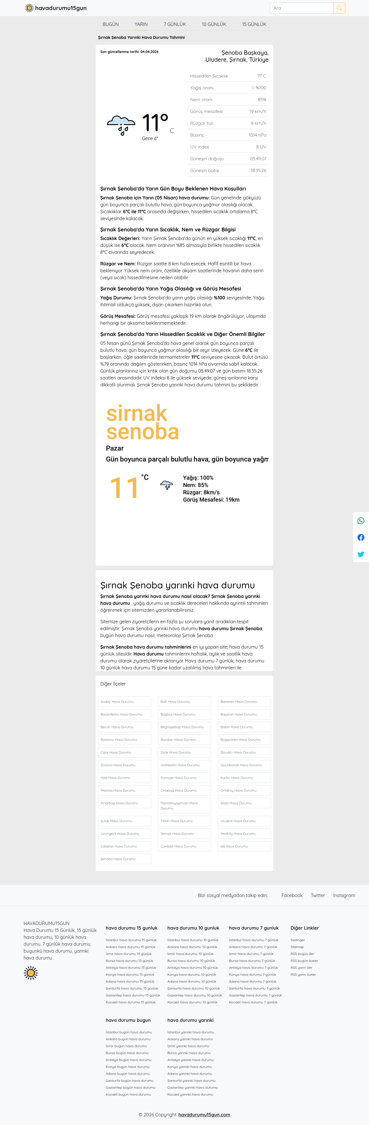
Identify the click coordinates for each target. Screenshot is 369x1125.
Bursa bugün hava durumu (127, 1053)
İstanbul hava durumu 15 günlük (131, 940)
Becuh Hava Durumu (117, 727)
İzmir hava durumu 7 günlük (251, 954)
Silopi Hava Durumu (236, 803)
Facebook (293, 895)
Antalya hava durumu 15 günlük (131, 967)
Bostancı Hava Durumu (119, 739)
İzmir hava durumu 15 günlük (129, 954)
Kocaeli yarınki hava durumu (190, 1094)
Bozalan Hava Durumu (178, 739)
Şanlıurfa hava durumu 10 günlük (193, 988)
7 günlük (175, 24)
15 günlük (254, 24)
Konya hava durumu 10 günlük (191, 974)
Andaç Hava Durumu (117, 701)
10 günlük (214, 24)
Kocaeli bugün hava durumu (128, 1094)
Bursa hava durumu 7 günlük (252, 960)
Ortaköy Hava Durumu (239, 790)
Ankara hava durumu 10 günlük (192, 947)
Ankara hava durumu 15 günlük (130, 947)
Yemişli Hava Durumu (177, 833)
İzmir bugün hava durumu (126, 1046)
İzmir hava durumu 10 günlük (190, 954)
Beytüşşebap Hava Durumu (182, 727)
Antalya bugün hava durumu (129, 1060)
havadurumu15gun (55, 8)
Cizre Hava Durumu (116, 752)
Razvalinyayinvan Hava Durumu (179, 805)
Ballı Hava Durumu (175, 701)
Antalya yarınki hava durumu (190, 1060)
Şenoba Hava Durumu (118, 859)
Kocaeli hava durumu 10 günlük (192, 1002)
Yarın (141, 24)
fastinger (298, 940)
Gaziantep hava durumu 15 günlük (133, 995)
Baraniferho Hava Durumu (121, 714)
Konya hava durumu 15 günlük (130, 974)
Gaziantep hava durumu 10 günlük (194, 995)
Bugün (111, 24)
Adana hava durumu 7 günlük (252, 981)
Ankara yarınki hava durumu (190, 1039)
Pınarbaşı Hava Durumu (119, 803)
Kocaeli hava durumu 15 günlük (131, 1002)
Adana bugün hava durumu (128, 1073)
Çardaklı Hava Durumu (179, 846)
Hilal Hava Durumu (115, 777)
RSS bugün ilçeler (304, 960)
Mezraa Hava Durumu (118, 790)
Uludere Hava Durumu (238, 821)
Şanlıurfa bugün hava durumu (129, 1080)
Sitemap (297, 947)
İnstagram (344, 895)
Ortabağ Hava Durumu (179, 790)
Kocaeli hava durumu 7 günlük (253, 1002)
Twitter (318, 895)
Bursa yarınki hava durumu (189, 1053)
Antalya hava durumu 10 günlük (192, 967)
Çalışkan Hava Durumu (119, 846)
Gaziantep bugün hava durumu (130, 1087)
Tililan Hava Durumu (177, 821)
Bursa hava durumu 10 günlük (191, 960)
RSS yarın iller (301, 967)
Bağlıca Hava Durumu (178, 714)
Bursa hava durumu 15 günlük (129, 960)
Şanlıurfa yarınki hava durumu (191, 1080)
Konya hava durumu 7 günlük (252, 974)
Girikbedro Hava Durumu (180, 765)
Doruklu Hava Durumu (238, 752)
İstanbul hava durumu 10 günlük (193, 940)
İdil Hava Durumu (234, 846)
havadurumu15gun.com (204, 1115)
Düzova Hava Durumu (118, 765)
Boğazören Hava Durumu (241, 739)
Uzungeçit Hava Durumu (120, 833)
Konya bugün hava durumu (128, 1066)
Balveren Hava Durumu (239, 701)
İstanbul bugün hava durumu (129, 1032)
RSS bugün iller (303, 954)
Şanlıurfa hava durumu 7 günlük (254, 988)
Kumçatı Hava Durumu (179, 777)
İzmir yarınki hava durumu (188, 1046)
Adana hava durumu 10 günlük (191, 981)
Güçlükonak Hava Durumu (241, 765)
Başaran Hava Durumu (239, 714)
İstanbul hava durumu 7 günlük (253, 940)
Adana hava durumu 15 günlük (130, 981)
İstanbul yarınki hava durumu (190, 1032)
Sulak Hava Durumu (116, 821)
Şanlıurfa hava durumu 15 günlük (132, 988)
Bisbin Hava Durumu (237, 727)
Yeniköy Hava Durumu (238, 833)
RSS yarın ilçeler (303, 974)
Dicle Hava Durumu (176, 752)
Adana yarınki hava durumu (189, 1073)
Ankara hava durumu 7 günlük (253, 947)
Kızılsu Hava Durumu (237, 777)
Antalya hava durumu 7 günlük (253, 967)
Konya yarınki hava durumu (189, 1066)
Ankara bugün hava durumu (128, 1039)
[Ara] (301, 8)
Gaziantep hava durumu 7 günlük (255, 995)
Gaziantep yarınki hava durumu (192, 1087)
